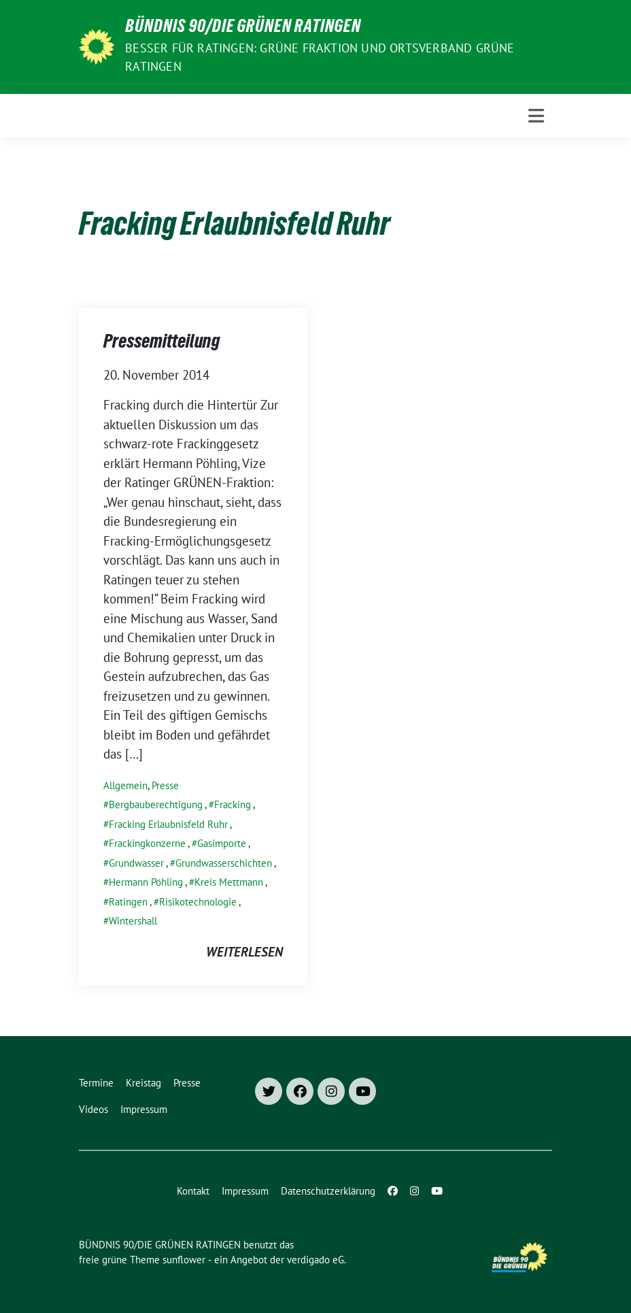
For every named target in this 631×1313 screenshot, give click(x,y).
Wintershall (133, 920)
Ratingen (128, 901)
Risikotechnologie (198, 901)
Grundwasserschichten (223, 863)
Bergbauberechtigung (156, 804)
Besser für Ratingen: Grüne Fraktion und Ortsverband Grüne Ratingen (319, 57)
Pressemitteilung (161, 344)
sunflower (184, 1259)
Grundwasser (136, 863)
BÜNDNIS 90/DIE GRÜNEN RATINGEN (243, 28)
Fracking (232, 804)
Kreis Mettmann (228, 882)
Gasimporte (221, 843)
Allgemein (125, 785)
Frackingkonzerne (147, 843)
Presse (165, 785)
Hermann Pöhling (146, 882)
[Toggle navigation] (536, 116)
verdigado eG (315, 1259)
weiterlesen (244, 952)
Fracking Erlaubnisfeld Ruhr (168, 824)
